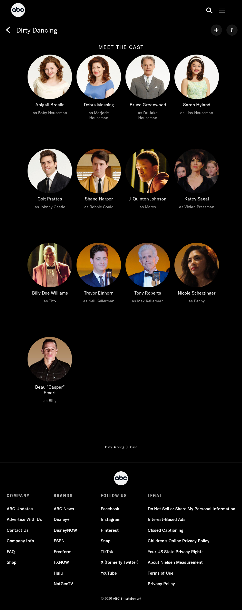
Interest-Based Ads (167, 519)
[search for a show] (209, 10)
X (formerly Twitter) (120, 562)
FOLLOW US (114, 495)
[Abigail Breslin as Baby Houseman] (50, 86)
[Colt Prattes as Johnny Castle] (50, 180)
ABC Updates (20, 508)
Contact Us (18, 530)
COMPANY (18, 495)
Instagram (110, 519)
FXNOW (61, 562)
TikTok (107, 551)
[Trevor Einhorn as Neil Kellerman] (98, 274)
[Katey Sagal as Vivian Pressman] (196, 180)
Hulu (58, 573)
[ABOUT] (232, 30)
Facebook (110, 508)
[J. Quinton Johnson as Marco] (147, 180)
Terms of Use (160, 573)
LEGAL (155, 495)
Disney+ (62, 519)
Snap (105, 541)
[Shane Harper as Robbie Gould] (98, 180)
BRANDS (63, 495)
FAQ (11, 551)
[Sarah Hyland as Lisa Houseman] (196, 86)
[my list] (216, 30)
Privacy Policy (161, 584)
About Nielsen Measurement (175, 562)
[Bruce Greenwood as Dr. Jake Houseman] (147, 89)
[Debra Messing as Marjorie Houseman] (98, 89)
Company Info (20, 541)
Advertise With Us (24, 519)
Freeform (62, 551)
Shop (11, 562)
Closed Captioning (165, 530)
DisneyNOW (65, 530)
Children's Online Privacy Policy (178, 541)
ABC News (64, 508)
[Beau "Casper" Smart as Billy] (50, 371)
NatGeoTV (63, 584)
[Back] (8, 30)
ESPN (59, 541)
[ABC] (18, 11)
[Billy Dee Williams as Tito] (50, 274)
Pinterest (110, 530)
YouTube (109, 573)
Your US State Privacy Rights (176, 551)
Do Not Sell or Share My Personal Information (191, 508)
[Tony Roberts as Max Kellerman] (147, 274)
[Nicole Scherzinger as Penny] (196, 274)
